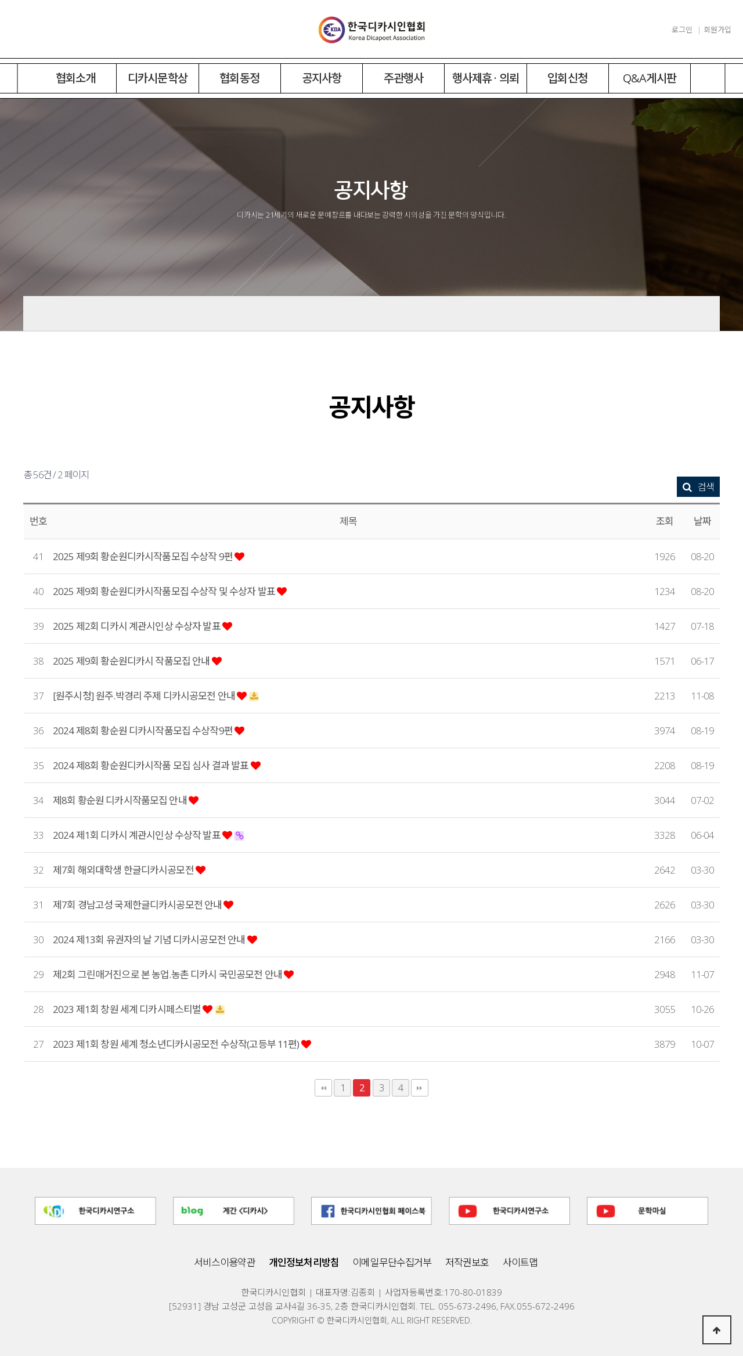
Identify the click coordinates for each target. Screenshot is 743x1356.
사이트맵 (520, 1262)
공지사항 (322, 78)
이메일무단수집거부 (391, 1262)
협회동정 (239, 78)
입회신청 (567, 78)
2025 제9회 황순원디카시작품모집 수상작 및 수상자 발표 (165, 591)
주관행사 (404, 78)
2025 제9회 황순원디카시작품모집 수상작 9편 (144, 556)
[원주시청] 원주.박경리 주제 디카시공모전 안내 (145, 695)
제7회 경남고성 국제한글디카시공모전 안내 (138, 904)
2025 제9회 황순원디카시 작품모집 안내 (132, 661)
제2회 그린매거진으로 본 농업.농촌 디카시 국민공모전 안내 (168, 974)
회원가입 (717, 29)
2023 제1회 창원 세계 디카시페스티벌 (128, 1009)
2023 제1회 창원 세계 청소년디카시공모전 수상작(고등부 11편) (177, 1044)
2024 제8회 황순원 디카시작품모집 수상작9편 (144, 730)
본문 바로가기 (0, 0)
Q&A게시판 (649, 78)
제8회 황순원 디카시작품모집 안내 (121, 800)
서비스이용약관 (224, 1262)
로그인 (682, 29)
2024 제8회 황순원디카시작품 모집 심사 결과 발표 (152, 765)
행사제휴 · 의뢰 (485, 78)
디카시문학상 (157, 78)
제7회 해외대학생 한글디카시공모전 (124, 870)
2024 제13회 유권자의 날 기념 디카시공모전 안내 (150, 939)
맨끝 (419, 1088)
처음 (323, 1088)
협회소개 (76, 78)
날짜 (702, 521)
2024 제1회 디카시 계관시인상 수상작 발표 (137, 835)
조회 (664, 521)
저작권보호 (467, 1262)
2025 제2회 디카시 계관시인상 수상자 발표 (137, 626)
